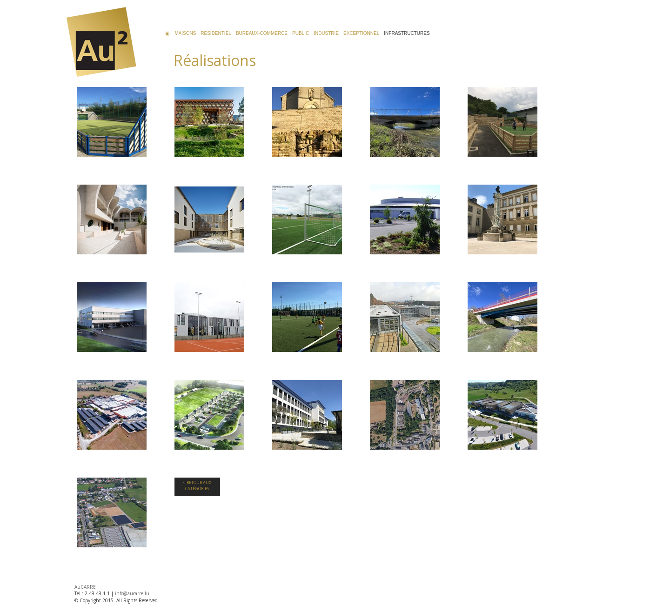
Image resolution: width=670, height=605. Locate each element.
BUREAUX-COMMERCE (262, 33)
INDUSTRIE (326, 33)
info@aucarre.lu (132, 593)
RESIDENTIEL (216, 33)
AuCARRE (85, 587)
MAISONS (185, 33)
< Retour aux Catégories (197, 486)
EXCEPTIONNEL (361, 33)
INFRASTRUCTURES (406, 33)
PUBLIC (300, 33)
